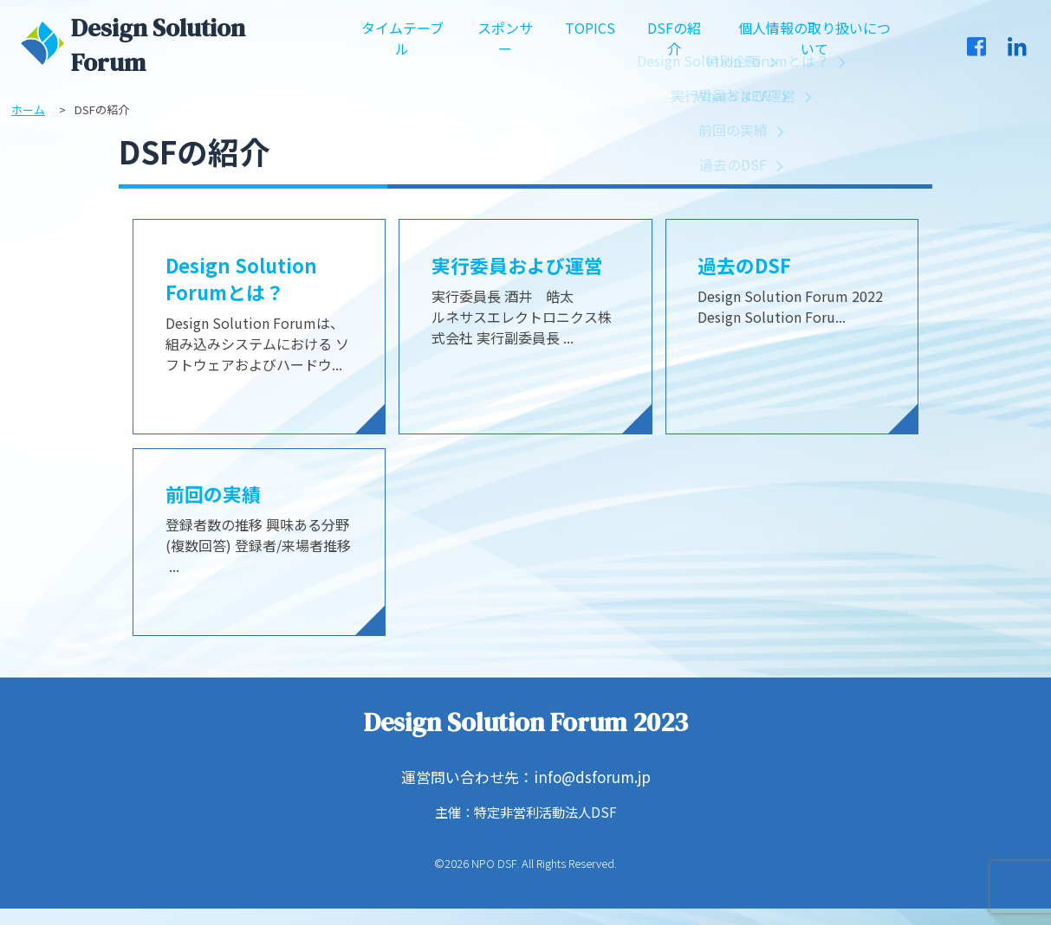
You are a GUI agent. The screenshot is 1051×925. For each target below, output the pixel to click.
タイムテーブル (402, 45)
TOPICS (589, 34)
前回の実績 (217, 500)
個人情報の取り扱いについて (814, 45)
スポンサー (506, 45)
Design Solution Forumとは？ (245, 281)
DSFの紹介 (673, 45)
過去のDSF (748, 266)
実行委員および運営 (525, 266)
